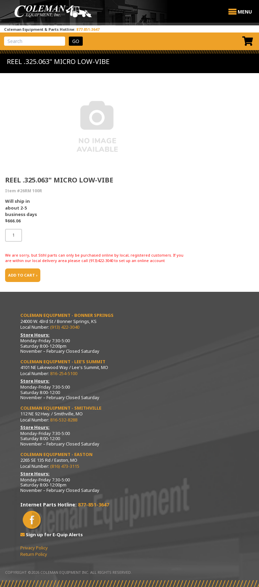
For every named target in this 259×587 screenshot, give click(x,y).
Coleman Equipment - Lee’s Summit (62, 361)
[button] (245, 12)
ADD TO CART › (22, 275)
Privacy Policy (34, 548)
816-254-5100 (63, 373)
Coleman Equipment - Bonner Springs (67, 315)
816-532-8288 (63, 420)
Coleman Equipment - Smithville (60, 408)
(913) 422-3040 (64, 327)
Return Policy (33, 554)
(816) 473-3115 (64, 466)
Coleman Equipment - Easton (56, 454)
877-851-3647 (87, 29)
